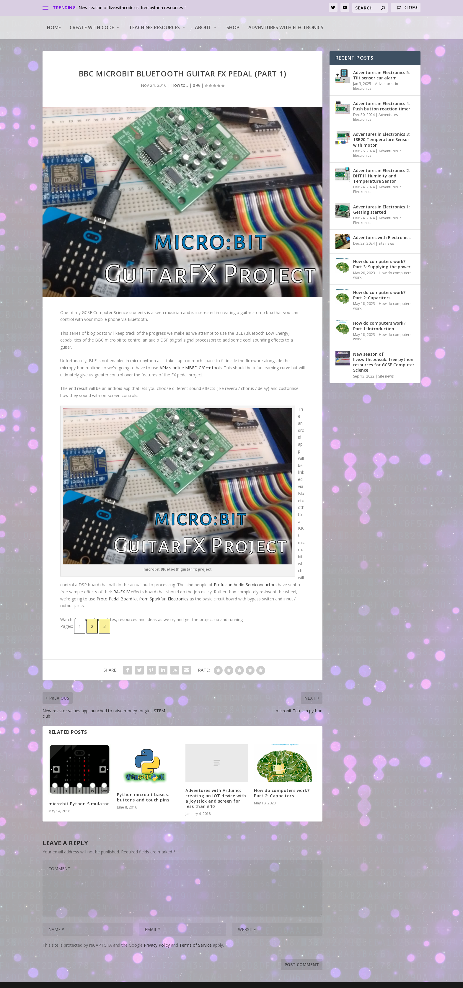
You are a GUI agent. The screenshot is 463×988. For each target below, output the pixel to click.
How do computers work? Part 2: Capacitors (281, 793)
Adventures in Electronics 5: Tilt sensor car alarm (381, 75)
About (203, 27)
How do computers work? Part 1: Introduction (379, 325)
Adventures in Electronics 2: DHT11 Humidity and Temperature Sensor (381, 176)
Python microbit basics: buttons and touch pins (143, 797)
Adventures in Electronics (375, 86)
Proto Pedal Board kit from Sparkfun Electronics (143, 599)
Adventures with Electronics (285, 27)
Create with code (92, 27)
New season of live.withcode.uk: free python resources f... (133, 7)
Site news (386, 243)
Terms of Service (195, 945)
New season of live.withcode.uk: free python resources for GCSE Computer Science (383, 362)
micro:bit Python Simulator (78, 803)
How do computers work (382, 275)
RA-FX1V (122, 592)
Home (54, 27)
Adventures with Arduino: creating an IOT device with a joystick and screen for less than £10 (215, 798)
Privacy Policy (157, 945)
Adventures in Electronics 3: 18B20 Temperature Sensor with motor (381, 139)
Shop (232, 27)
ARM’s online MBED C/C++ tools (190, 367)
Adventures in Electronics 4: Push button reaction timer (381, 106)
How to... (179, 85)
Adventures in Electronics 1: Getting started (381, 209)
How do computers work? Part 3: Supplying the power (381, 264)
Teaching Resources (154, 27)
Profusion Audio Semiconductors (245, 584)
